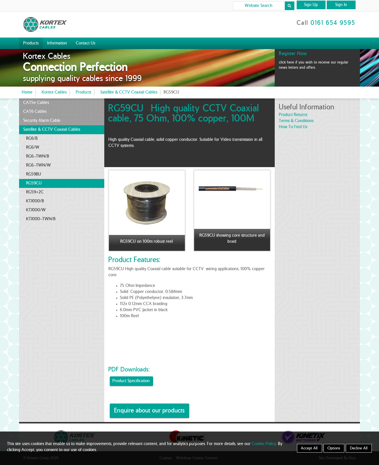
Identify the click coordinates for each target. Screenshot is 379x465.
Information (57, 43)
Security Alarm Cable (42, 121)
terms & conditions (296, 121)
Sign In (341, 5)
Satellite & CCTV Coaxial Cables (129, 92)
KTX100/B (35, 201)
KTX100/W (36, 210)
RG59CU (34, 183)
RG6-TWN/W (38, 165)
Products (31, 43)
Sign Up (311, 5)
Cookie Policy (264, 444)
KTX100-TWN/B (41, 219)
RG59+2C (35, 192)
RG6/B (32, 139)
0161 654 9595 (333, 23)
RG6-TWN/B (37, 156)
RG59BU (33, 174)
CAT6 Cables (35, 112)
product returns (293, 115)
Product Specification (131, 381)
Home (27, 92)
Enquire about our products (149, 411)
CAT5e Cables (36, 103)
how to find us (293, 127)
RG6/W (33, 147)
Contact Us (85, 43)
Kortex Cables (54, 92)
